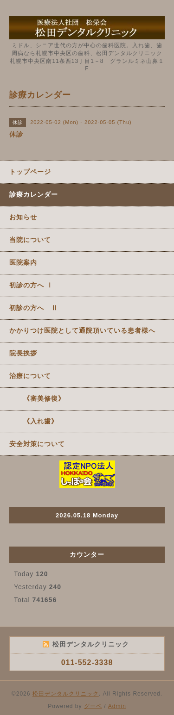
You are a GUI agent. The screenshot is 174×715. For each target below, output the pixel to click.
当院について (30, 239)
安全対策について (37, 444)
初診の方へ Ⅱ (33, 307)
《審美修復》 (37, 398)
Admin (117, 706)
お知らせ (23, 217)
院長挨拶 (23, 353)
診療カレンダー (33, 194)
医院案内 (23, 262)
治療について (30, 375)
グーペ (93, 706)
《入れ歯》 (33, 421)
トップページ (30, 171)
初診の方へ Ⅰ (31, 285)
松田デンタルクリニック (65, 693)
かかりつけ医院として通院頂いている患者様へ (82, 330)
